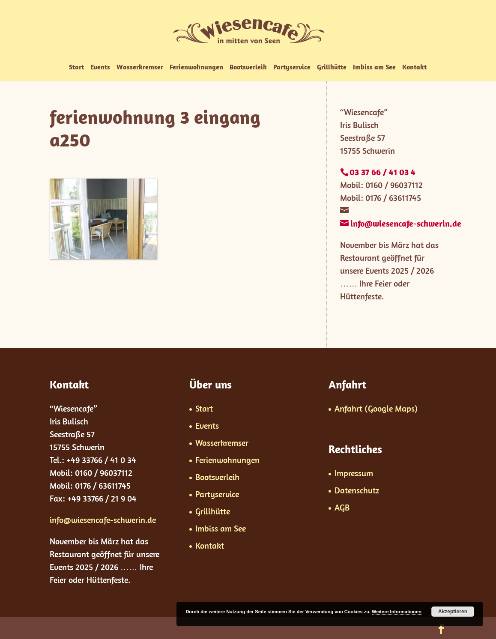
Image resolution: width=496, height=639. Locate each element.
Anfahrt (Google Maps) (376, 408)
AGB (342, 507)
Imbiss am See (374, 67)
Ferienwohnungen (196, 67)
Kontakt (414, 67)
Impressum (354, 473)
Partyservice (292, 67)
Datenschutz (357, 490)
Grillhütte (332, 67)
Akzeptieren (452, 612)
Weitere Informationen (396, 611)
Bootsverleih (248, 67)
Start (76, 67)
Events (100, 67)
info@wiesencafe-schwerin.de (103, 519)
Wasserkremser (140, 67)
